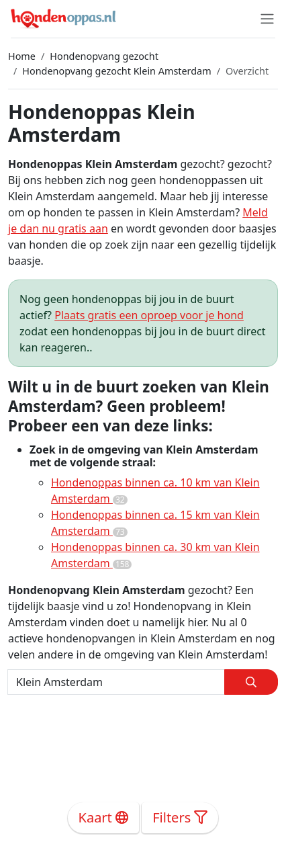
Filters (179, 817)
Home (22, 56)
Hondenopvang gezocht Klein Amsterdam (116, 71)
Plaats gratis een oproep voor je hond (149, 315)
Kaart (104, 817)
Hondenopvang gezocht (104, 56)
